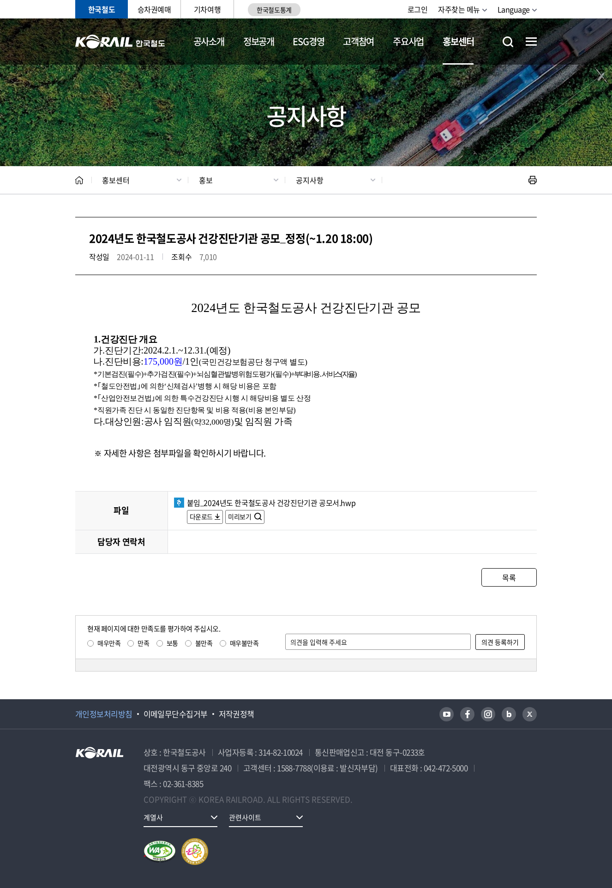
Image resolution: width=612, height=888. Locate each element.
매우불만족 (244, 643)
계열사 (153, 817)
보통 (172, 643)
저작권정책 (236, 714)
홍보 (206, 180)
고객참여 (358, 41)
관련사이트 (245, 817)
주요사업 (408, 41)
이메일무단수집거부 (176, 714)
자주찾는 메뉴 (459, 9)
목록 (509, 577)
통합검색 (508, 41)
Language (514, 9)
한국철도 (101, 9)
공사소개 (208, 41)
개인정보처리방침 (103, 714)
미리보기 (240, 516)
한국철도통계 (274, 9)
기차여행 (207, 9)
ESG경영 (308, 41)
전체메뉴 (531, 41)
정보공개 (258, 41)
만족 (143, 643)
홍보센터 (458, 41)
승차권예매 (154, 9)
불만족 (204, 643)
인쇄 (532, 180)
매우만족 (108, 643)
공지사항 (310, 180)
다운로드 (201, 516)
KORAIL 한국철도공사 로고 (120, 41)
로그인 (418, 9)
